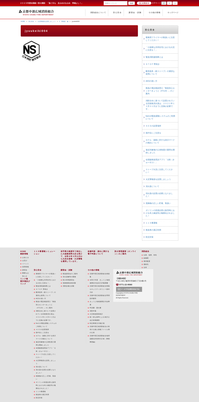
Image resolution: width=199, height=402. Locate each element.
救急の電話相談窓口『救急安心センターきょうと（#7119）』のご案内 (160, 91)
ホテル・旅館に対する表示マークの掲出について (160, 141)
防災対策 (149, 237)
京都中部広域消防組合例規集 (100, 275)
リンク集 (24, 279)
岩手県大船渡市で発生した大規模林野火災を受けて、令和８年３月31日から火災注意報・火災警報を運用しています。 (72, 256)
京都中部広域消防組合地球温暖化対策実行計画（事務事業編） (100, 339)
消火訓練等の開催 (69, 277)
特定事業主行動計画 (97, 323)
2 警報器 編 (63, 21)
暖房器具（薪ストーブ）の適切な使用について (160, 72)
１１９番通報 (151, 223)
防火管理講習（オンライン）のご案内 (125, 252)
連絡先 (146, 264)
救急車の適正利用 (153, 230)
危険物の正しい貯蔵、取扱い (158, 203)
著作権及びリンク (25, 282)
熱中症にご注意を (153, 133)
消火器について (152, 186)
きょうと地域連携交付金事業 (100, 303)
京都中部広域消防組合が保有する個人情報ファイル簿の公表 (100, 329)
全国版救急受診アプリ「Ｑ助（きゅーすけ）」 (160, 161)
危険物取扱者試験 (69, 283)
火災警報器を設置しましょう (47, 21)
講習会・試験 (135, 13)
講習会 (24, 270)
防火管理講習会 (68, 280)
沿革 (145, 267)
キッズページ (172, 13)
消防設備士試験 (68, 286)
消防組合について (98, 13)
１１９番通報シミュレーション (44, 252)
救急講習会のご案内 (70, 274)
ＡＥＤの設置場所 (153, 126)
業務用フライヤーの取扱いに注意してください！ (160, 38)
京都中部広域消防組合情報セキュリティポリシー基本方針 (100, 289)
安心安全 (117, 13)
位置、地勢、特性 (150, 255)
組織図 (146, 258)
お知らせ (25, 257)
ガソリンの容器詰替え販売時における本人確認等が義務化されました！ (160, 213)
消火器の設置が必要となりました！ (159, 194)
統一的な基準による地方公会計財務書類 (100, 318)
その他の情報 (154, 13)
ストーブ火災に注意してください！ (159, 170)
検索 (131, 3)
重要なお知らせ (25, 274)
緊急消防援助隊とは (154, 57)
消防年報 (93, 311)
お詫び (24, 260)
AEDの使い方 (151, 81)
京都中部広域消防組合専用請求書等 (100, 297)
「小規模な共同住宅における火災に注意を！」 (160, 48)
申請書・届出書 (95, 308)
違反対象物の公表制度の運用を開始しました (160, 151)
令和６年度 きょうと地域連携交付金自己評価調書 (100, 281)
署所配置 (147, 261)
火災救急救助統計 (96, 314)
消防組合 (145, 251)
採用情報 (25, 267)
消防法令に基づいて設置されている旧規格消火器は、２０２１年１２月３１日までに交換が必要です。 (160, 105)
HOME (23, 21)
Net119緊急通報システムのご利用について (160, 117)
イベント (25, 264)
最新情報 (24, 254)
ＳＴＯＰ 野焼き (153, 64)
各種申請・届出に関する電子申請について (98, 252)
